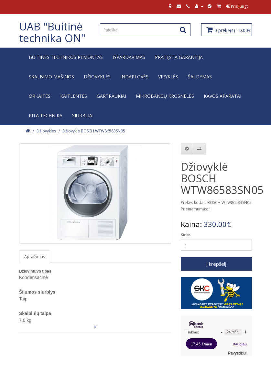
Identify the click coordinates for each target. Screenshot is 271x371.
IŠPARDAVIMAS (129, 57)
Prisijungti (237, 6)
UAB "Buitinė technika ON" (52, 32)
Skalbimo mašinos (51, 76)
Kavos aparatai (222, 96)
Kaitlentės (73, 96)
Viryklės (168, 76)
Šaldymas (200, 76)
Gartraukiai (111, 96)
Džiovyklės (97, 76)
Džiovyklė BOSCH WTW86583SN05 (93, 131)
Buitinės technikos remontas (66, 57)
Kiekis (186, 234)
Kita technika (45, 115)
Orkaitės (39, 96)
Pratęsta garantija (179, 57)
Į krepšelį (216, 264)
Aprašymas (34, 256)
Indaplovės (134, 76)
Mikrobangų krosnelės (165, 96)
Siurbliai (82, 115)
